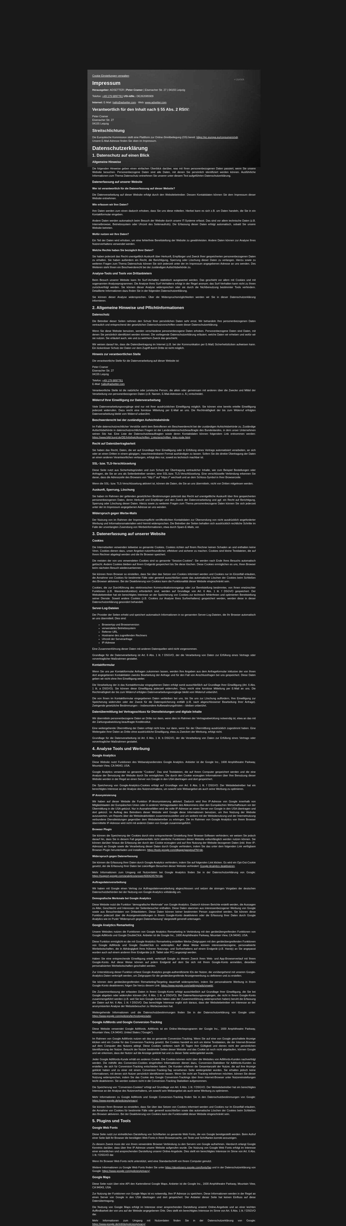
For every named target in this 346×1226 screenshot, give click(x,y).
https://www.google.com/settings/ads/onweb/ (187, 985)
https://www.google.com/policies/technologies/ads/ (121, 1016)
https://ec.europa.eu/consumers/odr (217, 137)
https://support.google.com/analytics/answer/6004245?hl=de (127, 875)
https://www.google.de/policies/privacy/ (114, 1100)
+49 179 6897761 (112, 96)
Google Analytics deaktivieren (217, 866)
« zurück (239, 79)
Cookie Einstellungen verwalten (110, 75)
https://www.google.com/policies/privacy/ (126, 1171)
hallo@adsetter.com (124, 102)
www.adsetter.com (155, 102)
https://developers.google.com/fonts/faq (188, 1167)
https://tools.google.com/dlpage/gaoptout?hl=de (175, 849)
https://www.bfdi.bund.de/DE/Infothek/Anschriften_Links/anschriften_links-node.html (141, 437)
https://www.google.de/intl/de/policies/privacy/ (118, 1224)
